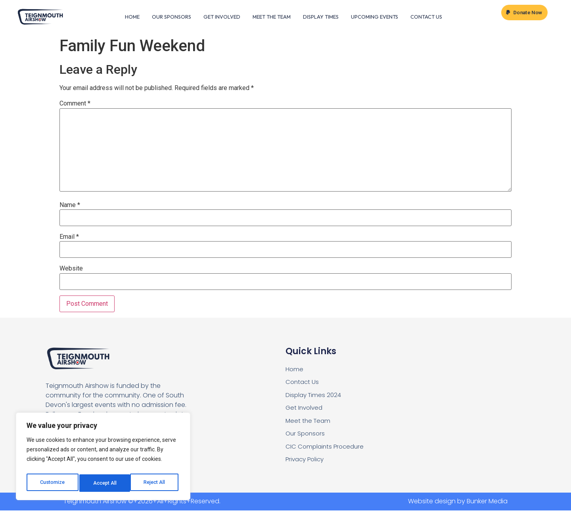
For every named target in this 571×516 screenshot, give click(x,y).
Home (132, 17)
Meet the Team (272, 17)
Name (69, 206)
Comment (74, 105)
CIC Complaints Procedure (326, 451)
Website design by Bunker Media (458, 507)
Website (71, 270)
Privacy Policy (306, 464)
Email (69, 237)
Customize (52, 483)
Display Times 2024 (315, 397)
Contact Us (426, 17)
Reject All (104, 483)
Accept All (155, 483)
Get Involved (221, 17)
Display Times (321, 17)
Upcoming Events (374, 17)
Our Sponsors (171, 17)
